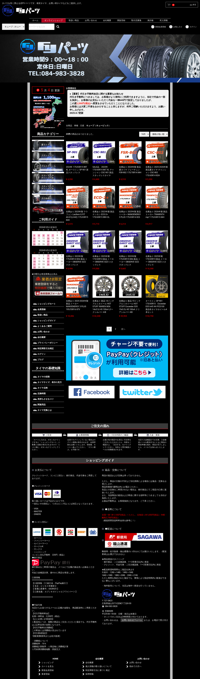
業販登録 (121, 20)
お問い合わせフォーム (132, 620)
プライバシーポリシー (45, 343)
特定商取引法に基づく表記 (97, 670)
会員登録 (39, 309)
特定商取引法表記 (43, 348)
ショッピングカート (44, 304)
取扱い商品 (74, 20)
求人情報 (164, 20)
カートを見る (48, 666)
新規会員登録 (158, 27)
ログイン (191, 27)
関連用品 (39, 404)
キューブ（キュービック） (98, 125)
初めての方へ (135, 666)
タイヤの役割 (41, 377)
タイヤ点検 (40, 388)
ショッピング (48, 662)
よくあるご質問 (42, 326)
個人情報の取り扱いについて (98, 666)
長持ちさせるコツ (43, 399)
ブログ (38, 359)
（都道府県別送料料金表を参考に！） (119, 520)
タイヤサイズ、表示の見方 (47, 382)
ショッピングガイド (44, 320)
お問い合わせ (91, 20)
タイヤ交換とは (42, 410)
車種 (76, 125)
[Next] (123, 329)
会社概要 (107, 20)
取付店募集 (136, 20)
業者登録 (46, 674)
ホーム (35, 20)
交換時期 (39, 393)
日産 (82, 125)
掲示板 (150, 20)
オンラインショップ (53, 20)
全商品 (69, 125)
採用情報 (89, 674)
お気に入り (175, 27)
